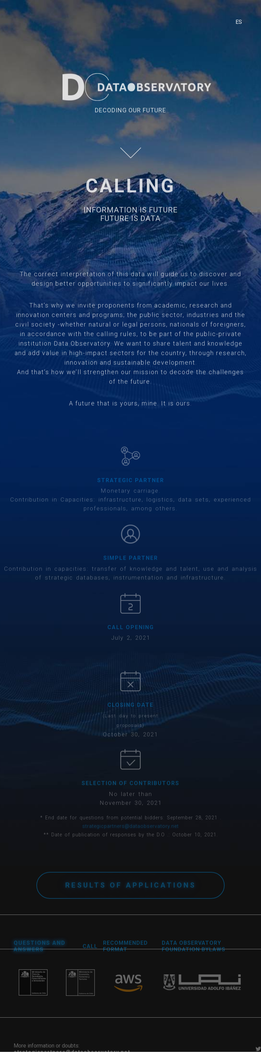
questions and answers (40, 952)
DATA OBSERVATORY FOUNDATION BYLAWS (193, 952)
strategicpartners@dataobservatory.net (130, 833)
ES (239, 22)
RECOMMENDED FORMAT (125, 952)
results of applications (130, 893)
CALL (90, 952)
